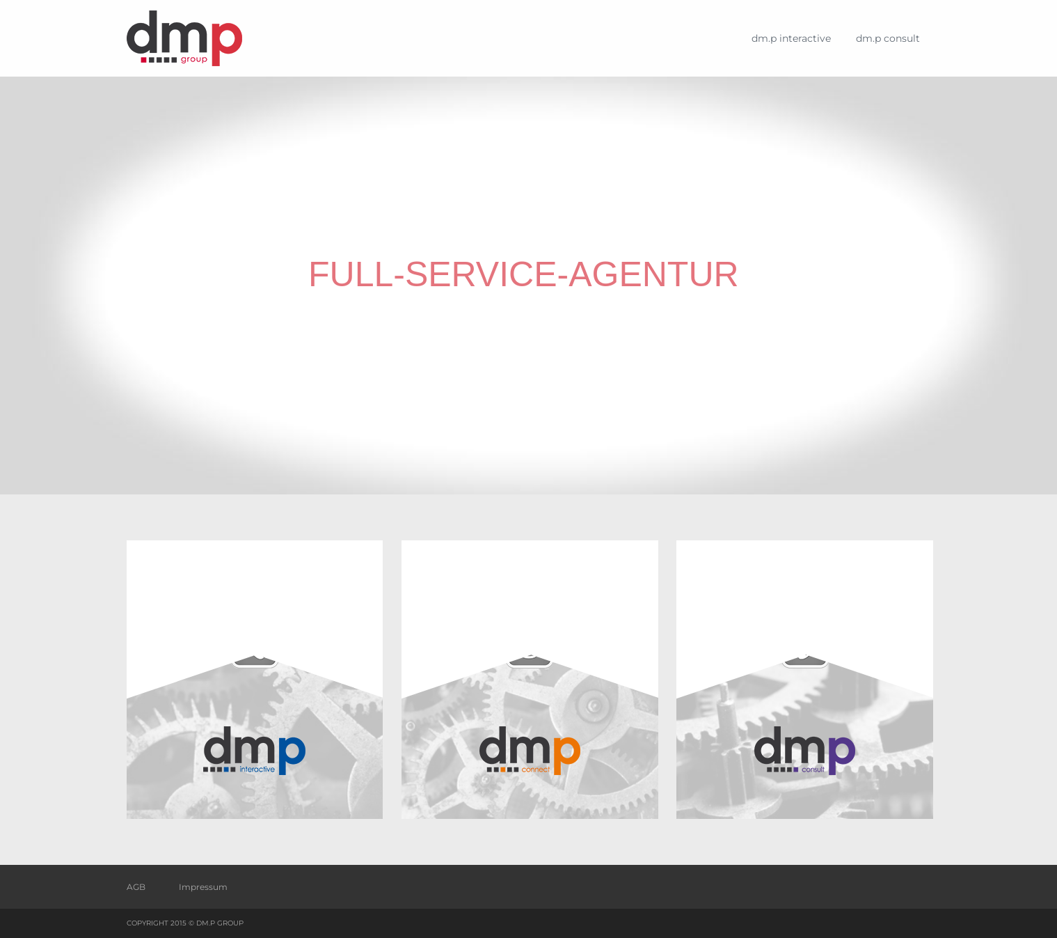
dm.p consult (888, 38)
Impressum (203, 887)
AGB (136, 887)
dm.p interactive (791, 38)
